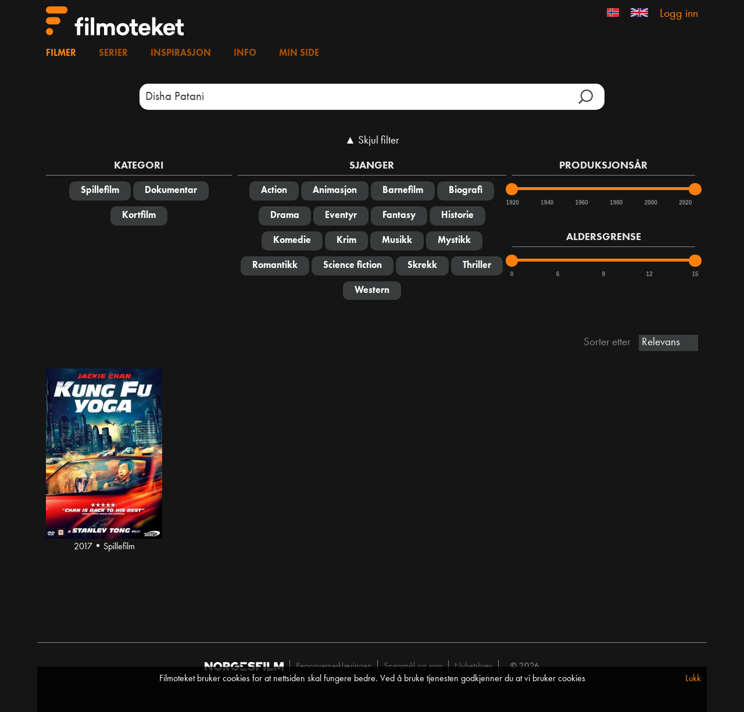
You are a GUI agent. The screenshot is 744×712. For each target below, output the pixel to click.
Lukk (693, 679)
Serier (113, 53)
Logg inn (679, 14)
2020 (685, 202)
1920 (512, 202)
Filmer (61, 53)
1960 (581, 202)
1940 (546, 202)
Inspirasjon (181, 53)
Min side (299, 53)
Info (245, 53)
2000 (650, 202)
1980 (615, 202)
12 (649, 274)
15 (695, 274)
